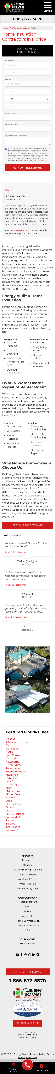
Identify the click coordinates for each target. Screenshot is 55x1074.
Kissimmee (12, 774)
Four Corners (13, 755)
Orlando (11, 807)
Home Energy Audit (27, 888)
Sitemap (32, 1057)
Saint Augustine (15, 814)
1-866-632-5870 (27, 19)
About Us (27, 916)
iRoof (8, 190)
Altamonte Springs (17, 742)
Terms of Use (34, 160)
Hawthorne (12, 761)
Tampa (10, 820)
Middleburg (13, 791)
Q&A (27, 930)
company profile (18, 230)
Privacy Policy (37, 1054)
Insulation (27, 860)
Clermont (11, 745)
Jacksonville (13, 768)
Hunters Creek (14, 765)
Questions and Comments (16, 135)
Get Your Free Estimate (27, 525)
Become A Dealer (27, 1023)
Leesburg (11, 784)
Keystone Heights (16, 771)
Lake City (11, 781)
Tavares (10, 823)
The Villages (13, 827)
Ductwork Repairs (27, 874)
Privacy (44, 160)
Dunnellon (12, 748)
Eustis (9, 752)
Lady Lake (11, 778)
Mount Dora (13, 794)
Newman (11, 797)
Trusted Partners (27, 901)
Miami (9, 787)
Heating (27, 864)
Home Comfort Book (27, 920)
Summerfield (13, 817)
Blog (27, 906)
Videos (27, 911)
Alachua (10, 738)
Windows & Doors (27, 879)
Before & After (27, 943)
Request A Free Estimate (27, 972)
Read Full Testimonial (15, 552)
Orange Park (13, 804)
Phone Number (11, 113)
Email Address (11, 124)
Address (8, 79)
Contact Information (27, 925)
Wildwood (12, 830)
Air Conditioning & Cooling (27, 869)
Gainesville (12, 758)
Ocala (9, 800)
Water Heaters (27, 883)
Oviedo (10, 810)
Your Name (10, 60)
